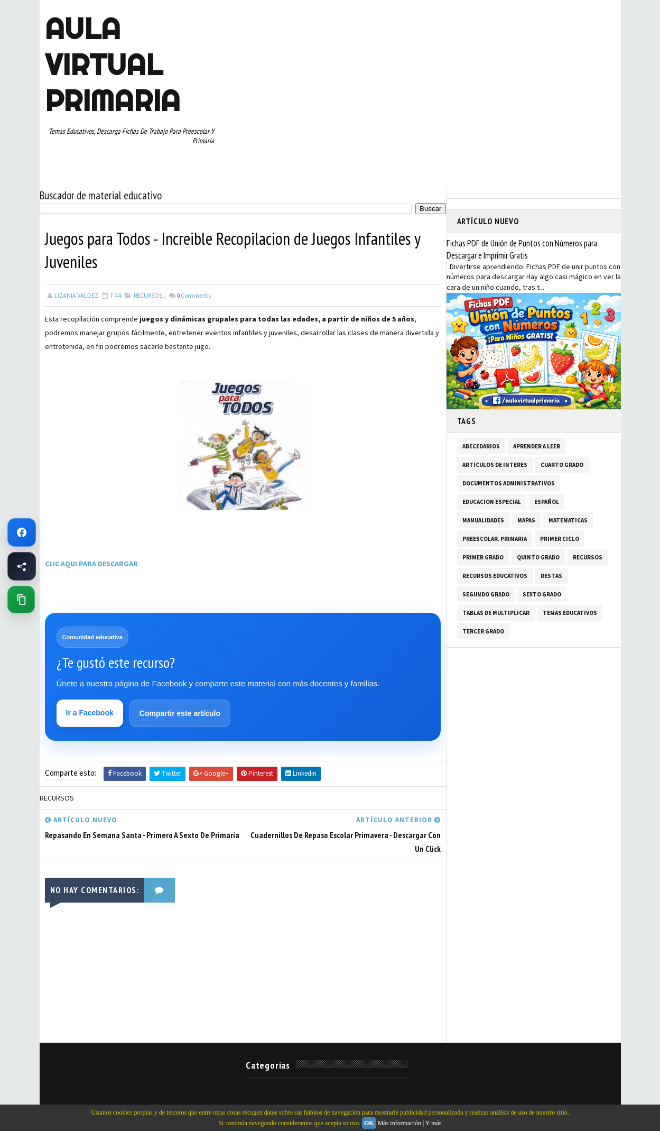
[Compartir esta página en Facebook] (21, 566)
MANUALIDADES (483, 520)
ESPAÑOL (546, 501)
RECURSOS (148, 295)
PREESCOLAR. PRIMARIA (494, 538)
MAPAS (526, 520)
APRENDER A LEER (536, 446)
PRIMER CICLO (559, 538)
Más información (399, 1123)
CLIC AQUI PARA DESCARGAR (91, 563)
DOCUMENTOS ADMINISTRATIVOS (508, 483)
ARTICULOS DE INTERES (494, 464)
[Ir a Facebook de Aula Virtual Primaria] (21, 532)
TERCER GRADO (483, 631)
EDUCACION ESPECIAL (491, 501)
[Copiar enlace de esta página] (21, 599)
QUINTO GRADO (538, 557)
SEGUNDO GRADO (485, 594)
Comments (193, 295)
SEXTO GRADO (542, 594)
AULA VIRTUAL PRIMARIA (112, 64)
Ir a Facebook (90, 713)
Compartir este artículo (180, 713)
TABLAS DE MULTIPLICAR (495, 613)
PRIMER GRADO (483, 557)
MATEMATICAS (568, 520)
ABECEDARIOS (481, 446)
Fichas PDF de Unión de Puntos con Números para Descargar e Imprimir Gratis (522, 249)
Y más (433, 1123)
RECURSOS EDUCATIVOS (494, 576)
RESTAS (551, 576)
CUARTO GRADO (562, 464)
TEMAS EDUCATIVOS (570, 613)
